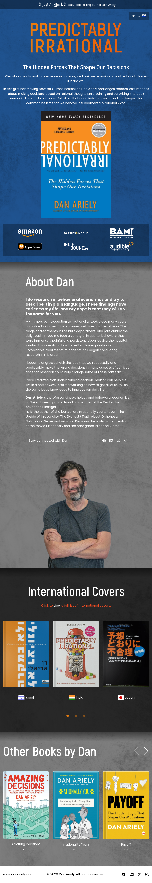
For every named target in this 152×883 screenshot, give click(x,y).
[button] (67, 716)
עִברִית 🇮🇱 (139, 15)
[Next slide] (146, 751)
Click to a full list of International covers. (76, 605)
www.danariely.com (18, 874)
